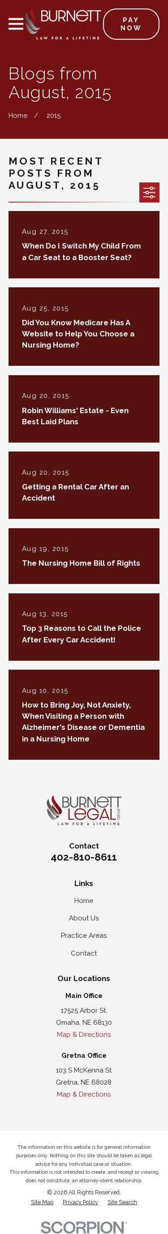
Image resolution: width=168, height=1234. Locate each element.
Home (83, 901)
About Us (84, 918)
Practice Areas (84, 936)
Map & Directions (84, 1035)
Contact (84, 953)
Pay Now (131, 24)
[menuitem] (42, 1202)
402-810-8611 (84, 857)
